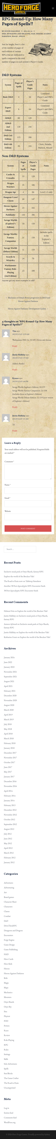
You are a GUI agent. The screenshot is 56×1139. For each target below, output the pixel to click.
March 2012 (9, 852)
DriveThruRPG (10, 925)
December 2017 (10, 752)
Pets (5, 1011)
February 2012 (9, 857)
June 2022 (8, 662)
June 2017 (8, 767)
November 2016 (10, 786)
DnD (4, 34)
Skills (6, 1059)
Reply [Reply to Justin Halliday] (14, 369)
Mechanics (8, 992)
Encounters (8, 935)
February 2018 (9, 743)
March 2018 (9, 738)
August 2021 (9, 681)
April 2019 (8, 714)
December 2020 (10, 695)
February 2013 (9, 805)
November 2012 (10, 814)
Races (6, 1030)
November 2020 (10, 700)
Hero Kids (8, 963)
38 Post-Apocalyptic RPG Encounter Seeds (21, 590)
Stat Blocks (8, 1073)
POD (6, 1021)
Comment (9, 461)
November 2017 (10, 757)
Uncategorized (9, 1087)
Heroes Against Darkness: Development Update (27, 308)
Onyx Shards (9, 1002)
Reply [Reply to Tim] (14, 346)
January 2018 (9, 748)
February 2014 (9, 795)
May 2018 (8, 729)
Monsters (7, 997)
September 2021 (10, 676)
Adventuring (9, 887)
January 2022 (9, 667)
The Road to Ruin (11, 1083)
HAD (33, 34)
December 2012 (10, 810)
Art (5, 892)
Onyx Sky (8, 1006)
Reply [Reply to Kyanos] (14, 407)
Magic (15, 36)
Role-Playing (9, 1040)
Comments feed (10, 1117)
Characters (8, 906)
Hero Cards (8, 959)
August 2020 (9, 705)
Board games (9, 897)
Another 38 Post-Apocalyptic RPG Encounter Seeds (24, 586)
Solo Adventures (10, 1063)
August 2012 (9, 829)
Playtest (7, 1016)
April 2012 (8, 848)
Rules (6, 1049)
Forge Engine (9, 940)
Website (8, 511)
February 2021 (9, 691)
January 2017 (9, 776)
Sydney (47, 1134)
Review (7, 1035)
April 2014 (8, 791)
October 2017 (9, 762)
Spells (22, 36)
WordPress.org (9, 1122)
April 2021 (8, 686)
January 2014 (9, 800)
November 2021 (10, 671)
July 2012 (8, 833)
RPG (6, 1045)
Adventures (8, 882)
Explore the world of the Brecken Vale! (19, 576)
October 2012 (9, 819)
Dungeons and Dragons (18, 34)
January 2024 (9, 657)
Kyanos (15, 378)
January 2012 (9, 862)
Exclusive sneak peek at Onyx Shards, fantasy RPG (24, 571)
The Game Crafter (11, 1078)
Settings (7, 1054)
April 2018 (8, 733)
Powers (6, 1025)
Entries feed (8, 1112)
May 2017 (8, 771)
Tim (14, 331)
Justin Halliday (12, 31)
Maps (6, 987)
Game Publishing (11, 949)
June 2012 (8, 838)
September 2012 (10, 824)
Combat (7, 916)
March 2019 (9, 719)
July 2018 (8, 724)
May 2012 (8, 843)
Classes (6, 911)
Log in (6, 1108)
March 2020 (9, 710)
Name (8, 484)
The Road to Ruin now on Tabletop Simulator (22, 581)
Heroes (7, 968)
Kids (6, 978)
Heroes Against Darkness (14, 973)
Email (7, 498)
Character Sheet (10, 901)
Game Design (9, 944)
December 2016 (10, 781)
